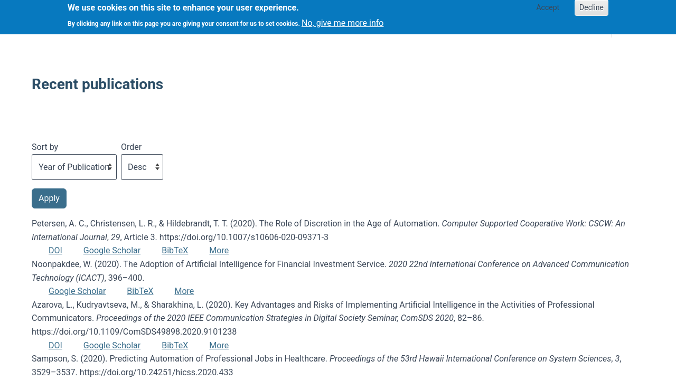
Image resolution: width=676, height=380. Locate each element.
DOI (55, 250)
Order (131, 147)
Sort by (45, 147)
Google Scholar (111, 250)
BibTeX (175, 250)
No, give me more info (342, 20)
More (219, 250)
